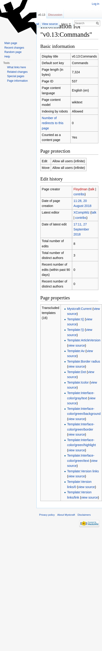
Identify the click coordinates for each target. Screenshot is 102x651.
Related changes (17, 71)
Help (7, 56)
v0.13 (41, 14)
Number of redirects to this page (53, 123)
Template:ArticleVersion (83, 340)
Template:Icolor (78, 382)
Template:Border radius (83, 361)
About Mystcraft (66, 514)
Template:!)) (75, 330)
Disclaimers (84, 514)
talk (91, 189)
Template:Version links (83, 471)
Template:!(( (75, 319)
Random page (12, 52)
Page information (17, 80)
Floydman (80, 189)
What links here (16, 67)
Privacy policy (47, 514)
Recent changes (14, 47)
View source (50, 24)
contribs (79, 194)
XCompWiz (81, 212)
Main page (10, 43)
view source (76, 345)
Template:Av (76, 351)
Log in (95, 3)
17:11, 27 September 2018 (81, 229)
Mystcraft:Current (79, 309)
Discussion (55, 14)
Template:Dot (76, 372)
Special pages (15, 76)
